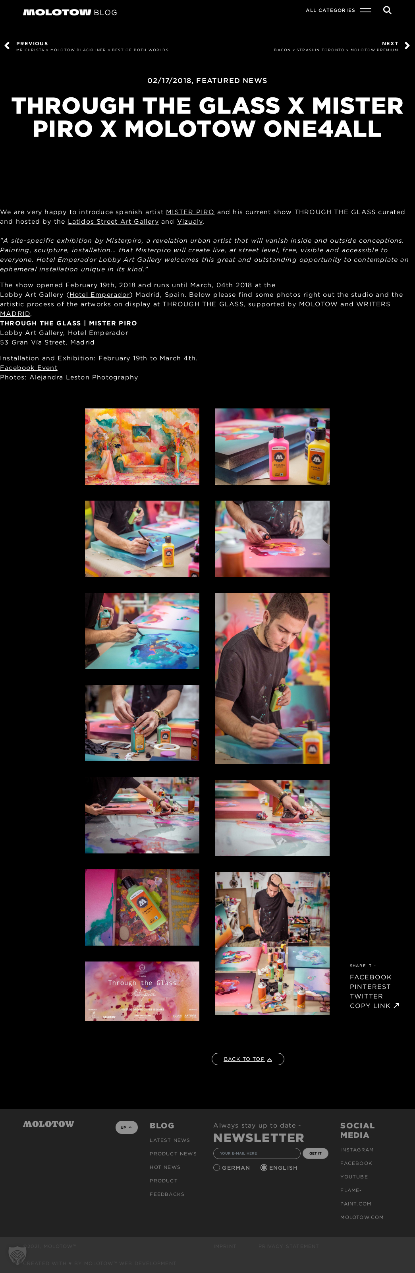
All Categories (330, 10)
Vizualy (190, 221)
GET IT (315, 1153)
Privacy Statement (289, 1246)
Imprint (225, 1246)
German (237, 1168)
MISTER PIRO (190, 212)
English (284, 1168)
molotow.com (362, 1217)
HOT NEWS (165, 1167)
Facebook (356, 1163)
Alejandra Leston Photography (84, 377)
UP (126, 1127)
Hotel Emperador (99, 294)
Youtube (354, 1177)
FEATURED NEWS (232, 80)
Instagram (357, 1150)
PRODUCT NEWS (173, 1154)
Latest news (170, 1140)
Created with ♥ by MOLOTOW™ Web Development (100, 1263)
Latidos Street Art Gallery (113, 221)
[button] (17, 1255)
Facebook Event (29, 367)
